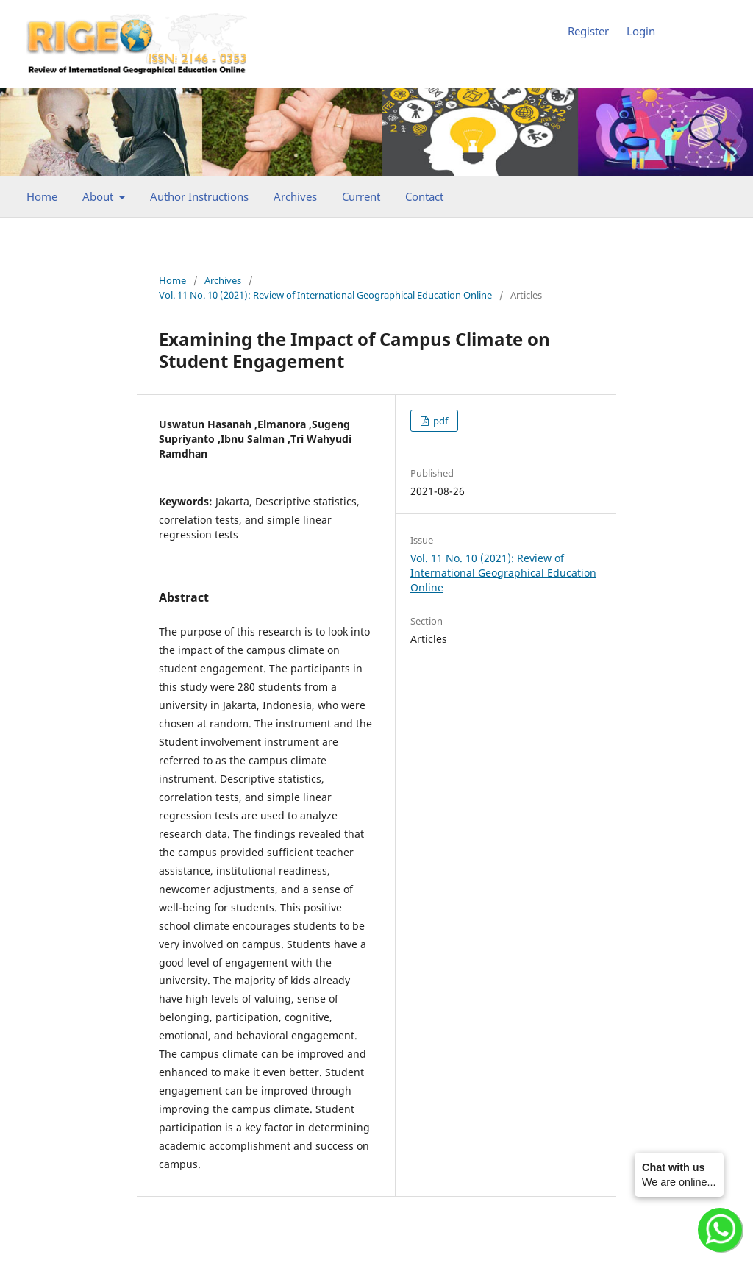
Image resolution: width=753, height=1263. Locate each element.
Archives (295, 196)
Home (41, 196)
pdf (439, 420)
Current (361, 196)
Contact (424, 196)
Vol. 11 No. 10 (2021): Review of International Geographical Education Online (325, 295)
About (99, 196)
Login (641, 31)
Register (588, 31)
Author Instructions (199, 196)
